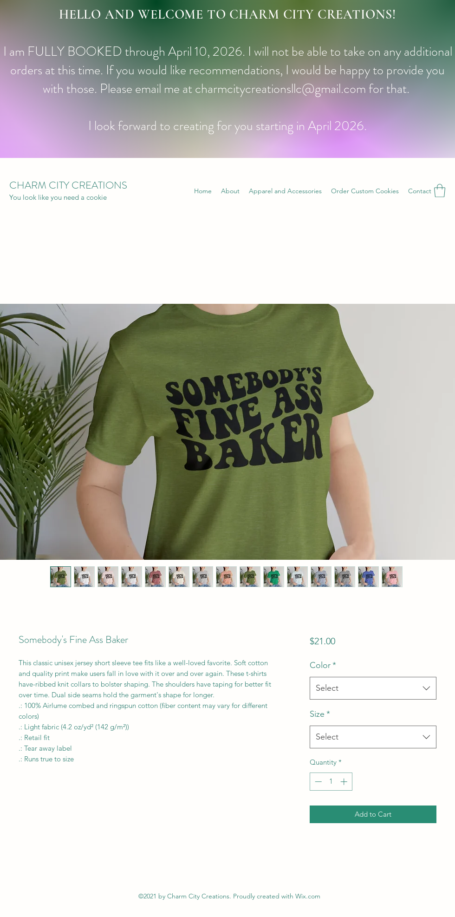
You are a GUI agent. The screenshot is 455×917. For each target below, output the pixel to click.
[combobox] (373, 688)
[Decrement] (317, 781)
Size (320, 714)
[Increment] (344, 781)
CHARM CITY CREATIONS (68, 185)
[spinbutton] (330, 781)
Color (323, 665)
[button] (439, 190)
